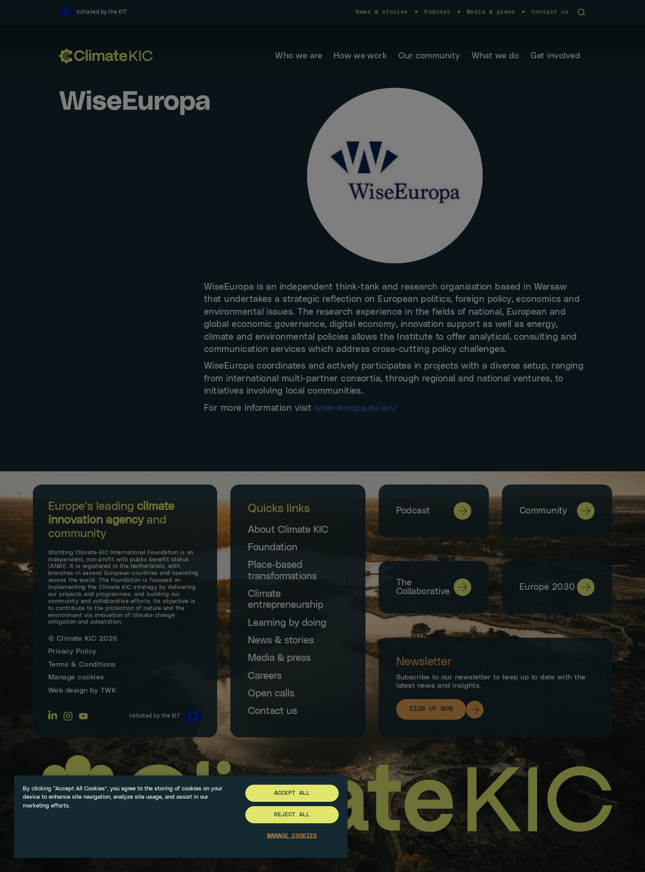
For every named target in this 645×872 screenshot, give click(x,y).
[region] (181, 816)
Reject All (292, 815)
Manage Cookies (292, 836)
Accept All (292, 793)
